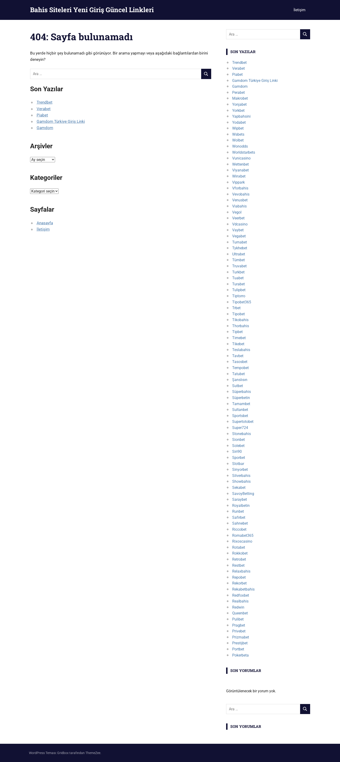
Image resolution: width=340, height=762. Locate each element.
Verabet (44, 108)
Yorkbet (238, 110)
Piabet (42, 115)
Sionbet (238, 439)
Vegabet (239, 236)
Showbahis (241, 481)
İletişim (299, 10)
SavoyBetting (243, 493)
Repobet (239, 577)
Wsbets (238, 134)
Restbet (238, 565)
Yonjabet (239, 104)
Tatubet (238, 374)
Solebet (238, 445)
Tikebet (238, 344)
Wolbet (238, 140)
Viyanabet (240, 170)
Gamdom (45, 127)
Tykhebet (239, 248)
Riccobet (239, 529)
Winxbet (238, 176)
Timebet (239, 338)
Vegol (237, 212)
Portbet (238, 649)
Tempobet (240, 368)
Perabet (238, 92)
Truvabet (239, 266)
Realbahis (240, 601)
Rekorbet (239, 583)
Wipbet (238, 128)
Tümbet (238, 260)
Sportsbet (240, 416)
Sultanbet (240, 409)
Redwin (238, 607)
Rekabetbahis (243, 589)
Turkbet (238, 272)
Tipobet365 (241, 302)
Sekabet (238, 487)
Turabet (238, 284)
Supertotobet (242, 421)
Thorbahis (240, 326)
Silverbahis (241, 475)
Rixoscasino (242, 541)
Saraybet (239, 499)
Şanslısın (239, 379)
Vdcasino (240, 224)
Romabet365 (242, 535)
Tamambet (241, 404)
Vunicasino (241, 158)
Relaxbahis (241, 571)
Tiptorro (238, 296)
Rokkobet (240, 553)
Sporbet (238, 457)
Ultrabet (238, 254)
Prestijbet (240, 643)
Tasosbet (239, 361)
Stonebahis (241, 434)
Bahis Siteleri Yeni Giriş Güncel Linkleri (92, 9)
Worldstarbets (243, 152)
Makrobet (240, 98)
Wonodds (240, 146)
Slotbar (238, 463)
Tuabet (238, 278)
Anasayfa (45, 223)
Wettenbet (240, 164)
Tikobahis (240, 320)
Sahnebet (240, 523)
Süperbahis (241, 391)
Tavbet (237, 356)
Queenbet (240, 613)
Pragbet (238, 625)
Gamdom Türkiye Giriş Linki (61, 121)
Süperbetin (241, 398)
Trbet (236, 308)
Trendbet (45, 102)
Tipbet (237, 332)
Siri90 (237, 451)
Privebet (238, 631)
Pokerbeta (240, 655)
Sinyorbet (240, 469)
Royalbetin (241, 505)
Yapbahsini (241, 116)
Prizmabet (240, 637)
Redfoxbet (240, 595)
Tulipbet (238, 290)
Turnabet (239, 242)
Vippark (238, 182)
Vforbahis (240, 188)
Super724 (240, 427)
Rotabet (238, 547)
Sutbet (237, 386)
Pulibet (238, 619)
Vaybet (238, 230)
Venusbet (240, 200)
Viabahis (239, 206)
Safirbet (238, 517)
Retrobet (239, 559)
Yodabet (239, 122)
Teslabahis (241, 350)
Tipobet (238, 314)
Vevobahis (240, 194)
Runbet (238, 511)
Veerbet (238, 218)
